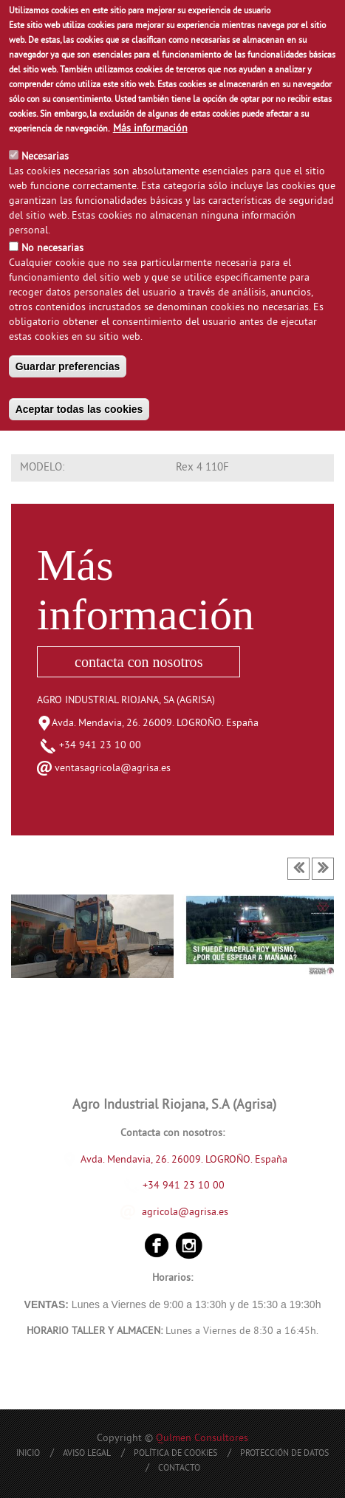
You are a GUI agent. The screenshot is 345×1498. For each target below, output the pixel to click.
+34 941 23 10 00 (91, 745)
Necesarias (45, 157)
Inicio (28, 1454)
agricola (160, 1211)
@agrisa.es (203, 1211)
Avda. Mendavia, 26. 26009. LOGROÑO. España (155, 723)
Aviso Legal (87, 1454)
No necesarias (52, 248)
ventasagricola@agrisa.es (113, 768)
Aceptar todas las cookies (79, 409)
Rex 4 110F (202, 468)
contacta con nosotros (138, 662)
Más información (150, 129)
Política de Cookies (175, 1454)
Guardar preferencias (68, 366)
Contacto (179, 1468)
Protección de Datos (284, 1454)
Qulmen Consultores (202, 1438)
